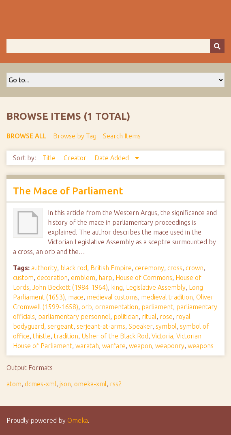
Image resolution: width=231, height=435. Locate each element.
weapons (201, 345)
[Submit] (217, 46)
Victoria (162, 336)
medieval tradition (167, 297)
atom (13, 384)
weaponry (169, 345)
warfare (114, 345)
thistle (42, 336)
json (65, 384)
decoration (52, 277)
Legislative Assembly (156, 287)
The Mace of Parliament (68, 190)
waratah (87, 345)
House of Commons (144, 277)
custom (23, 277)
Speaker (140, 326)
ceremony (149, 267)
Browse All (26, 136)
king (117, 287)
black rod (73, 267)
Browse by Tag (74, 136)
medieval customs (112, 297)
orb (86, 306)
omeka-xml (90, 384)
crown (194, 267)
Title (50, 158)
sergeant (60, 326)
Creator (76, 158)
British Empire (111, 267)
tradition (66, 336)
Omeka (77, 420)
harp (105, 277)
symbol (166, 326)
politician (126, 316)
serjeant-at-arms (101, 326)
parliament (157, 306)
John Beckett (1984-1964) (70, 287)
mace (75, 297)
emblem (83, 277)
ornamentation (116, 306)
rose (166, 316)
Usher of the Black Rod (114, 336)
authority (44, 267)
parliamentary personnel (74, 316)
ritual (149, 316)
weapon (140, 345)
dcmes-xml (40, 384)
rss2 (116, 384)
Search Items (122, 136)
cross (174, 267)
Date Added (112, 158)
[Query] (115, 46)
